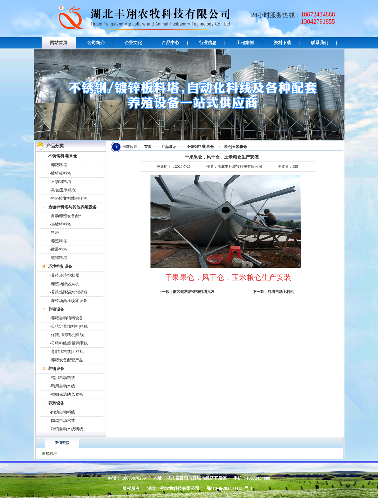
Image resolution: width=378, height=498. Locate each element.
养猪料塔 (49, 453)
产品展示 (169, 146)
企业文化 (133, 42)
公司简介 (96, 42)
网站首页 (58, 42)
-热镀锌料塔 (60, 224)
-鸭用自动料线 (62, 377)
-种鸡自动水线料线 (66, 429)
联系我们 (319, 42)
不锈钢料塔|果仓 (200, 146)
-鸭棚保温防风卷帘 (66, 394)
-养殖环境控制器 (64, 275)
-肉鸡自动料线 (62, 412)
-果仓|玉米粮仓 (63, 190)
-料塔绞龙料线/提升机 (69, 198)
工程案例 (245, 42)
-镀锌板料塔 (60, 173)
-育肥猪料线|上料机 (67, 351)
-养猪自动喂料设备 (66, 318)
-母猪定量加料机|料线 (69, 326)
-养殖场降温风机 (64, 283)
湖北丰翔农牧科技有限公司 (173, 488)
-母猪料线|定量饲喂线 (69, 343)
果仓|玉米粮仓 (235, 146)
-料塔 (54, 232)
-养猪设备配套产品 (66, 360)
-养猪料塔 (58, 164)
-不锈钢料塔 (60, 181)
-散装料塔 (58, 249)
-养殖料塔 (58, 241)
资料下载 (282, 42)
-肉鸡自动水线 (62, 420)
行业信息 (207, 42)
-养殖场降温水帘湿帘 (68, 292)
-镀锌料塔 (58, 257)
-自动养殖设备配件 (66, 215)
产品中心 (170, 42)
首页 (148, 146)
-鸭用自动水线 (62, 386)
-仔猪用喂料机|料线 (67, 334)
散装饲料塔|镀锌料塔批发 (194, 292)
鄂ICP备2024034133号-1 (230, 488)
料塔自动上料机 (281, 292)
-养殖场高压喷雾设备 (68, 300)
